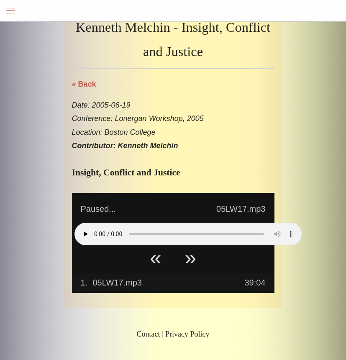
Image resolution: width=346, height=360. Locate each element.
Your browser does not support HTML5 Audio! (188, 234)
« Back (84, 84)
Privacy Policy (187, 334)
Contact (148, 334)
